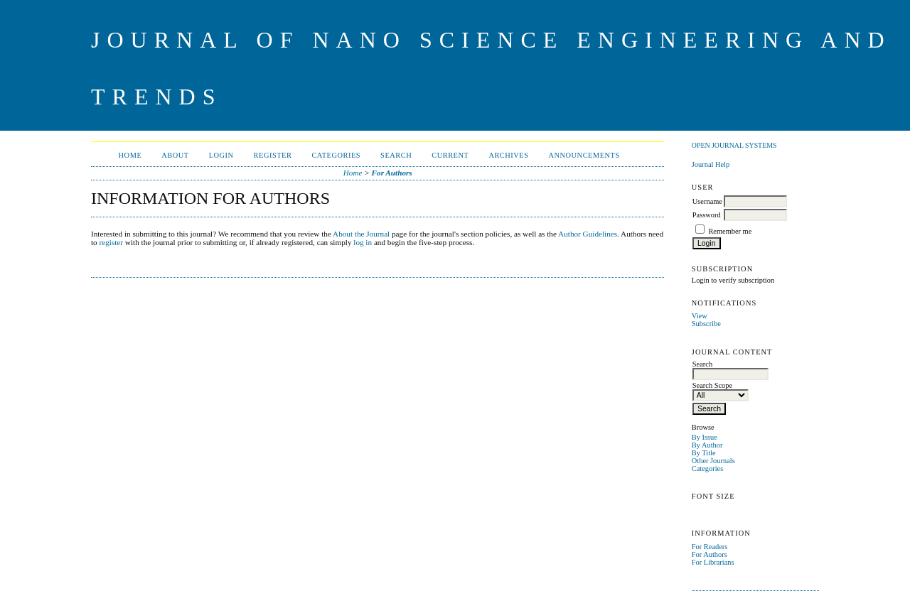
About (174, 155)
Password (706, 215)
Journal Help (710, 164)
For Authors (709, 554)
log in (362, 242)
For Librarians (713, 562)
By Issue (704, 437)
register (112, 242)
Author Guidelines (587, 233)
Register (273, 155)
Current (450, 155)
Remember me (729, 231)
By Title (704, 453)
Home (130, 155)
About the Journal (361, 233)
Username (707, 201)
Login (221, 155)
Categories (707, 468)
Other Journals (713, 461)
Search (396, 155)
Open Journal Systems (734, 145)
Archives (508, 155)
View (699, 316)
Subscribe (706, 323)
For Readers (710, 547)
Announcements (584, 155)
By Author (707, 445)
